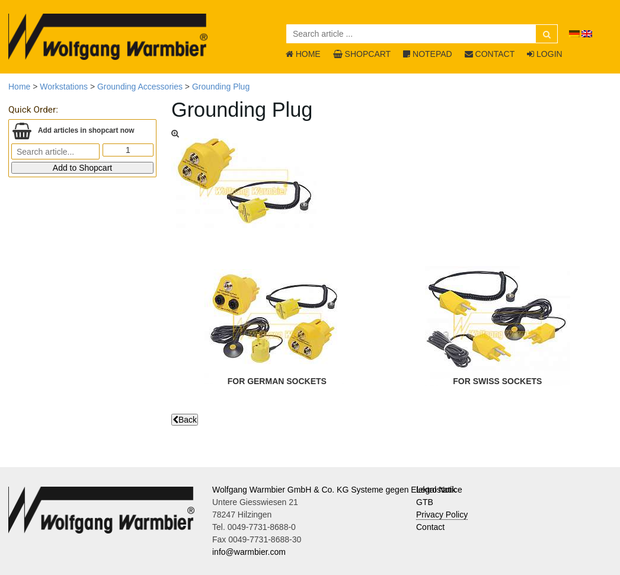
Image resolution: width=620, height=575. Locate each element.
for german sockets (277, 381)
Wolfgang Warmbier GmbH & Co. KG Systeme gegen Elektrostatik (334, 489)
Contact (430, 527)
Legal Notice (439, 489)
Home (19, 86)
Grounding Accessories (140, 86)
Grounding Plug (221, 86)
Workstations (64, 86)
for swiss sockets (497, 381)
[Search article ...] (422, 34)
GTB (424, 502)
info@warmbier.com (249, 552)
